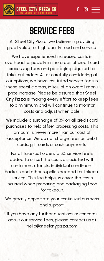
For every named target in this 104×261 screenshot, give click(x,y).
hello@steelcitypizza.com (52, 226)
